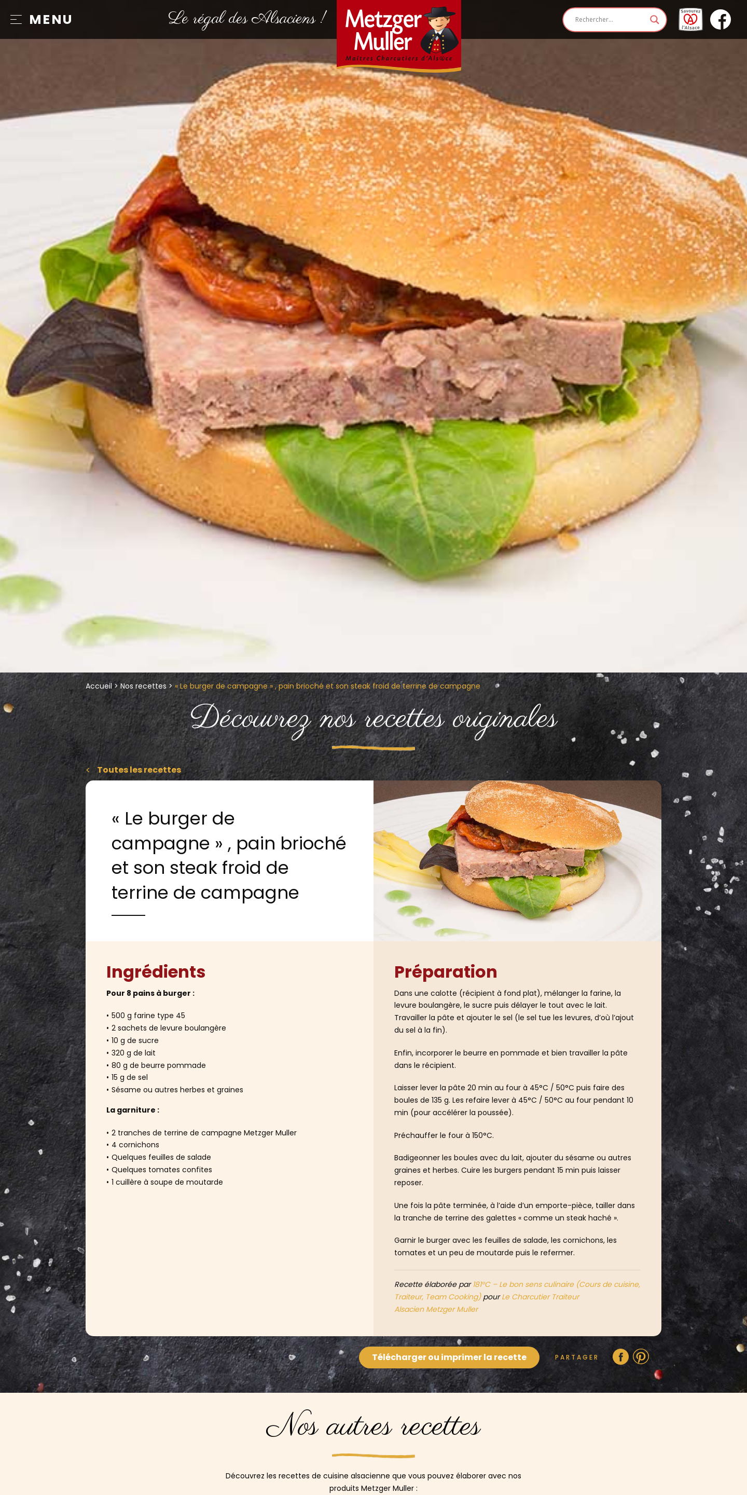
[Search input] (610, 19)
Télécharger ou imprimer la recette (449, 1357)
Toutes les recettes (138, 770)
